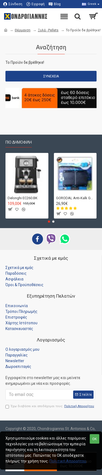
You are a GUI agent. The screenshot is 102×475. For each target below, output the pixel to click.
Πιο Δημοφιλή (18, 142)
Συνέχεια (51, 76)
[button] (49, 221)
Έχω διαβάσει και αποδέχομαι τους (50, 406)
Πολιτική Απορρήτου (68, 461)
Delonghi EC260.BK (23, 198)
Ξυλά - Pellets (48, 30)
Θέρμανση (22, 30)
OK (94, 439)
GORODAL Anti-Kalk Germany (75, 198)
